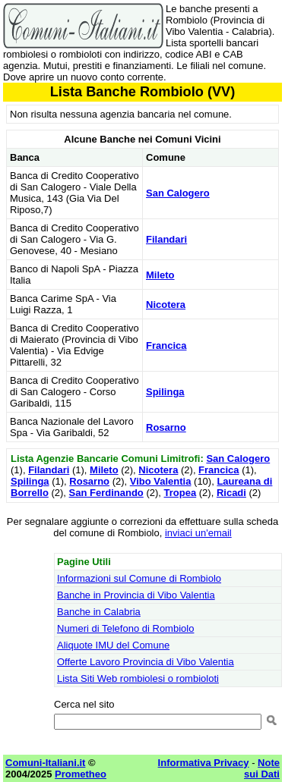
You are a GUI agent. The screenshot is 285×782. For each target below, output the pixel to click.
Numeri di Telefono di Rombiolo (125, 628)
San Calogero (178, 193)
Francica (166, 345)
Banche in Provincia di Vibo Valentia (136, 595)
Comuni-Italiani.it (45, 762)
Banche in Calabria (99, 611)
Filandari (166, 239)
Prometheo (80, 774)
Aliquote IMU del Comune (113, 645)
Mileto (160, 275)
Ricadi (231, 492)
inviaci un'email (198, 533)
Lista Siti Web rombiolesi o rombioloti (138, 678)
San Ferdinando (106, 492)
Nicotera (165, 304)
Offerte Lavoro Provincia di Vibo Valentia (145, 661)
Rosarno (166, 427)
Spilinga (165, 391)
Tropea (180, 492)
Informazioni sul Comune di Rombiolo (139, 578)
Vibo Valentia (161, 481)
